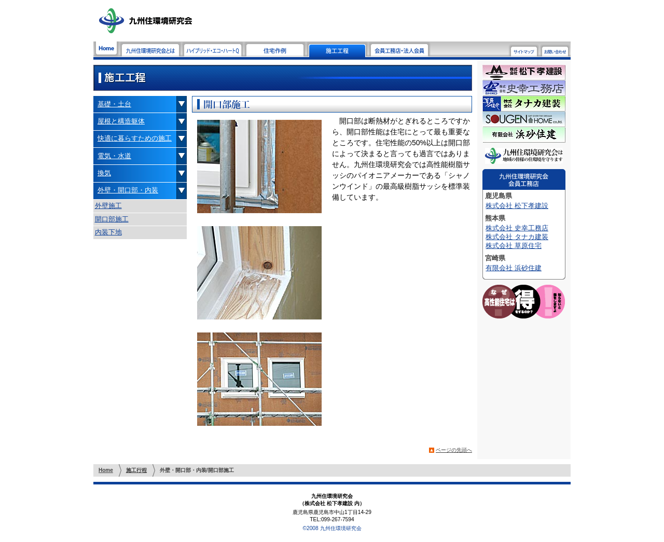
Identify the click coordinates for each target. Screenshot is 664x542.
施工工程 (337, 49)
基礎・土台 (114, 104)
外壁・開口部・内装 (128, 190)
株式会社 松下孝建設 (517, 206)
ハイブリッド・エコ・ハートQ (213, 49)
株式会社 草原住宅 (514, 245)
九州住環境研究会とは (150, 49)
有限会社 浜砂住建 (514, 268)
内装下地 (108, 232)
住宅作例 (275, 49)
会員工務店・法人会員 (399, 49)
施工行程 (136, 470)
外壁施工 (108, 206)
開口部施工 (112, 219)
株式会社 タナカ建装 (517, 237)
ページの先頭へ (454, 450)
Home (106, 49)
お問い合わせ (555, 50)
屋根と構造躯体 (121, 121)
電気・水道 (114, 156)
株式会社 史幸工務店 (517, 228)
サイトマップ (524, 50)
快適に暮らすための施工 (135, 138)
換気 (104, 173)
